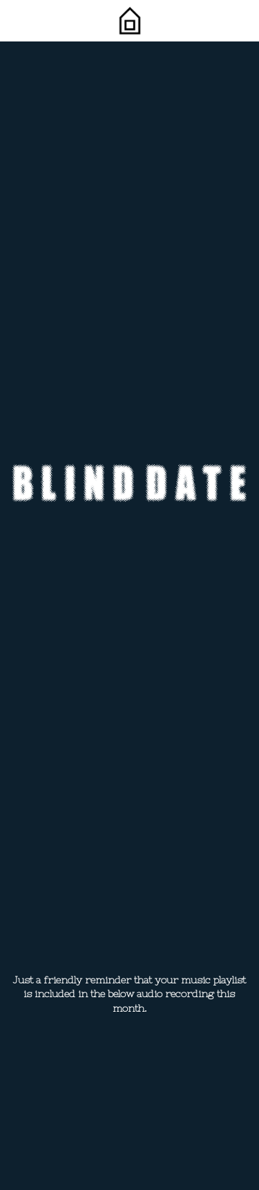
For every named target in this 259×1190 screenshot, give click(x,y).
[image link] (129, 20)
